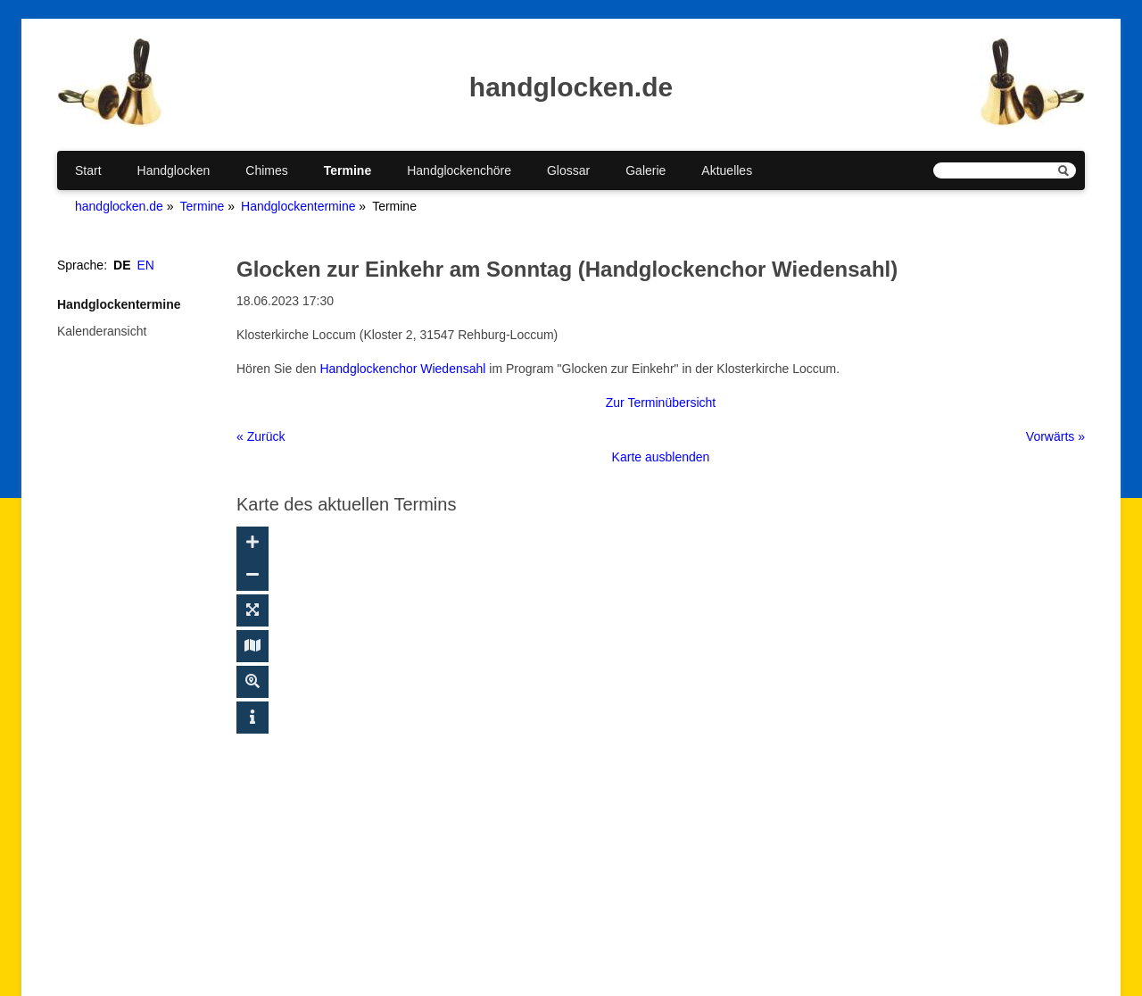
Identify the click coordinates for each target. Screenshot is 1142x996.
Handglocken (174, 170)
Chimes (266, 170)
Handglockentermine (298, 206)
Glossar (568, 170)
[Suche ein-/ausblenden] (252, 682)
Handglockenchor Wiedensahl (402, 368)
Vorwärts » (1055, 436)
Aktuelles (726, 170)
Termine (347, 170)
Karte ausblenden (661, 457)
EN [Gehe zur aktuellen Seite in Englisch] (145, 265)
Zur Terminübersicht (661, 402)
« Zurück (260, 436)
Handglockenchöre (459, 170)
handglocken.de (119, 206)
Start (88, 170)
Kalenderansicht (101, 331)
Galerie (645, 170)
